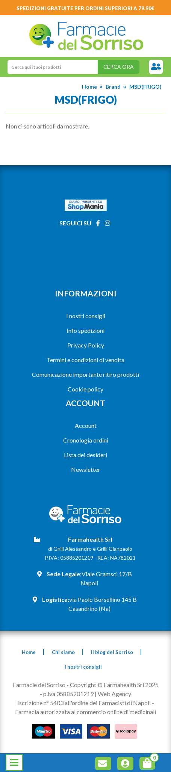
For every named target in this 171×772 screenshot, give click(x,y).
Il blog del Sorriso (112, 652)
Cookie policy (85, 389)
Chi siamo (63, 652)
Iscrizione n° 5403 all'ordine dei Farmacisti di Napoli (84, 702)
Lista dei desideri (85, 454)
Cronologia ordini (85, 440)
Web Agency (114, 693)
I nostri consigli (85, 315)
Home (89, 86)
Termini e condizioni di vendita (85, 359)
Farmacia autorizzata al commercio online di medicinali (85, 711)
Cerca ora (118, 66)
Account (86, 425)
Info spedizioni (85, 330)
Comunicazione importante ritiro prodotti (85, 374)
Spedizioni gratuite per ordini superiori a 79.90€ (85, 8)
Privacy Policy (85, 345)
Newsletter (85, 469)
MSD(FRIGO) (145, 86)
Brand (113, 86)
